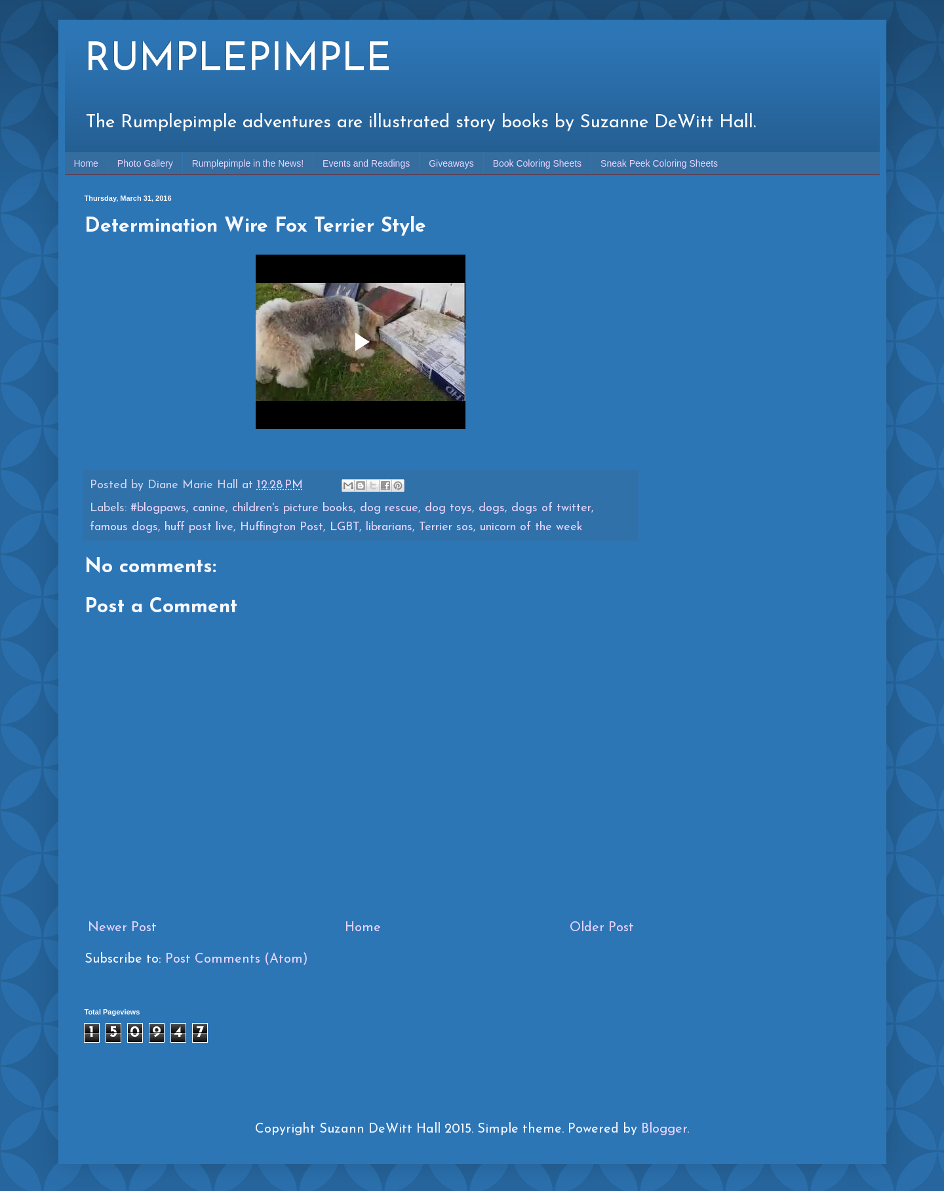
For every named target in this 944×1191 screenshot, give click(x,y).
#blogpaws (158, 508)
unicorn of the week (531, 527)
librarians (389, 527)
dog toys (448, 508)
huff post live (199, 527)
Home (86, 163)
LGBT (344, 527)
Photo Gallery (145, 163)
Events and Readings (366, 163)
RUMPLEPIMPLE (238, 60)
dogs (492, 508)
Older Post (602, 927)
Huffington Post (281, 527)
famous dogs (124, 527)
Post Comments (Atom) (236, 959)
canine (209, 508)
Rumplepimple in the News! (248, 163)
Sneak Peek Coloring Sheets (659, 163)
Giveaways (451, 163)
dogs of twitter (551, 508)
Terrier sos (446, 527)
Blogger (664, 1129)
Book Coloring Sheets (537, 163)
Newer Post (122, 927)
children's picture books (292, 508)
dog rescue (389, 508)
